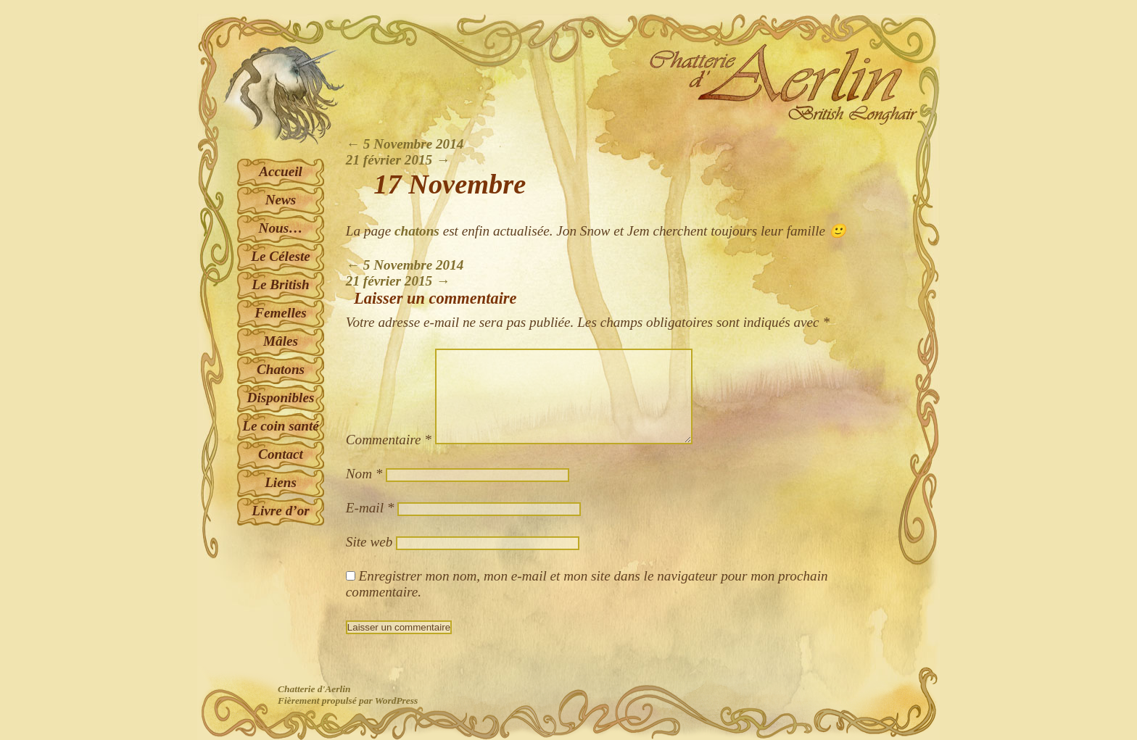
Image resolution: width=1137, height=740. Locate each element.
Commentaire (388, 439)
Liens (281, 482)
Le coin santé (280, 425)
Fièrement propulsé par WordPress (348, 700)
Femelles (280, 312)
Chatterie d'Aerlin (314, 688)
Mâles (280, 341)
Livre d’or (280, 510)
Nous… (281, 228)
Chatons (281, 369)
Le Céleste (280, 256)
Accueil (280, 171)
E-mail (370, 507)
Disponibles (281, 397)
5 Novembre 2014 (405, 143)
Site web (369, 541)
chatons (416, 230)
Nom (364, 473)
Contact (280, 454)
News (281, 199)
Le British (280, 284)
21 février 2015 (398, 159)
